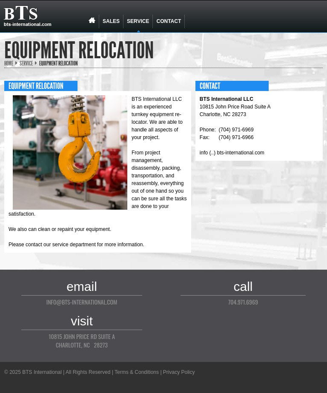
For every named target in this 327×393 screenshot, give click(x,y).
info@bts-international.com (82, 301)
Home (8, 63)
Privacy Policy (179, 372)
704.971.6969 (243, 301)
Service (26, 63)
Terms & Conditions (137, 372)
